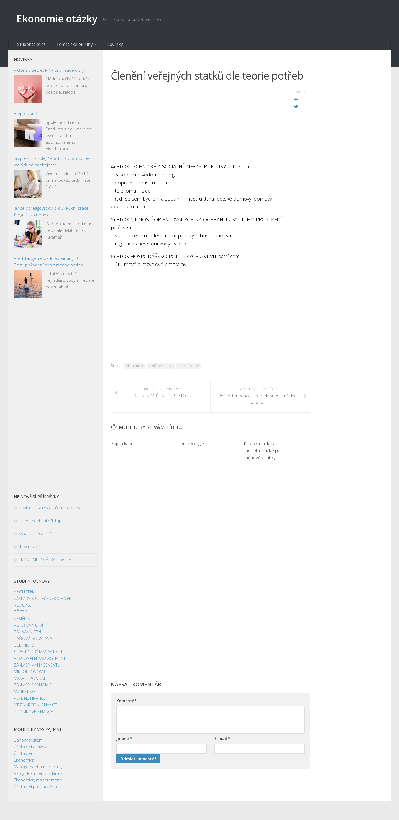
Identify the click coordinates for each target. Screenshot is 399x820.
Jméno (124, 741)
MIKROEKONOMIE (30, 674)
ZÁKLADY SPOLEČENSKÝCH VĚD (43, 601)
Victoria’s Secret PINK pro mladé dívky (49, 72)
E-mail (222, 741)
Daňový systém (28, 742)
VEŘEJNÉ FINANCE (30, 700)
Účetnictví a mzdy (30, 749)
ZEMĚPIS (22, 621)
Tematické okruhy (68, 46)
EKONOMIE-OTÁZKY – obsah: (45, 562)
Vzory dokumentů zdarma (38, 775)
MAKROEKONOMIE (31, 680)
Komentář (126, 703)
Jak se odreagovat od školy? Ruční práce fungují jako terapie (51, 214)
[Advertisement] (197, 126)
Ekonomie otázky (63, 19)
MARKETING (24, 694)
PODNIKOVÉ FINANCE (33, 714)
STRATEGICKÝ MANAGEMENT (40, 654)
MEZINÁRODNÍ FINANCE (35, 707)
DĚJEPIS (21, 614)
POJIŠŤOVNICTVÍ (28, 627)
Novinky (105, 46)
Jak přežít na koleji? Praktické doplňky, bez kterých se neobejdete (52, 164)
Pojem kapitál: (125, 446)
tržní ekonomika (161, 368)
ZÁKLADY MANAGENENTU (37, 667)
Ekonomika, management (37, 782)
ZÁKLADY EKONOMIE (33, 687)
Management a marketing (38, 769)
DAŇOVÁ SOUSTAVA (33, 641)
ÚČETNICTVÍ (24, 647)
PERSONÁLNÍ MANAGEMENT (39, 660)
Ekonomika (24, 762)
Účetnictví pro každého (35, 789)
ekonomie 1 (135, 368)
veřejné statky (188, 368)
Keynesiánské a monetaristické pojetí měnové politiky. (265, 453)
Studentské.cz (30, 46)
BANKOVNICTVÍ (27, 634)
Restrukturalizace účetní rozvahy (49, 510)
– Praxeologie (191, 446)
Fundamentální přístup (40, 523)
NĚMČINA (22, 607)
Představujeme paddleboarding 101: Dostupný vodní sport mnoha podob (48, 264)
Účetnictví (23, 755)
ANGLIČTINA (24, 594)
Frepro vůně (25, 116)
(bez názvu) (29, 549)
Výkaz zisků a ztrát (36, 536)
